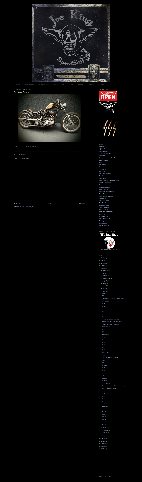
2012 (102, 438)
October (105, 275)
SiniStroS (102, 146)
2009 (102, 446)
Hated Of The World (105, 182)
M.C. (103, 337)
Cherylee (104, 406)
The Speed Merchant (105, 173)
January (105, 432)
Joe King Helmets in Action (110, 357)
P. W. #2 (104, 370)
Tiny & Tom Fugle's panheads (110, 324)
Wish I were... (106, 296)
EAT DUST (102, 171)
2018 (102, 258)
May (104, 288)
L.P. (103, 347)
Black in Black (106, 352)
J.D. (103, 355)
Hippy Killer (102, 178)
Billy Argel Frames (104, 225)
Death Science (103, 194)
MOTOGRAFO (103, 209)
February (105, 430)
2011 (102, 441)
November (106, 273)
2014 (102, 268)
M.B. (103, 303)
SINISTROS (90, 85)
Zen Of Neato (103, 176)
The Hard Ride (106, 383)
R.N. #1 (104, 380)
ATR (100, 162)
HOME (18, 85)
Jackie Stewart (106, 409)
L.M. (103, 396)
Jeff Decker (102, 185)
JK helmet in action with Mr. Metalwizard (113, 298)
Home (49, 203)
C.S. (103, 404)
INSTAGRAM (101, 85)
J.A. (103, 309)
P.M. (103, 311)
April (104, 291)
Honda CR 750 (103, 216)
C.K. (103, 398)
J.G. (103, 314)
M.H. (103, 342)
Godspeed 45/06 (104, 205)
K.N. (103, 329)
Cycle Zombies (103, 160)
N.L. (103, 339)
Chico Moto (102, 167)
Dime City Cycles (104, 200)
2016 (102, 263)
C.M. (103, 360)
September (106, 278)
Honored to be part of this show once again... (115, 386)
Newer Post (17, 203)
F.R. (103, 362)
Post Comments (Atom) (28, 206)
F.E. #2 (104, 416)
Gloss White (105, 334)
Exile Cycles (102, 221)
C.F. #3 (104, 424)
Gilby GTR (102, 214)
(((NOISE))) (102, 169)
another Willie (106, 301)
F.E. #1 (104, 419)
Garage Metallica (104, 207)
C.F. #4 (104, 422)
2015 (102, 265)
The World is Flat (104, 164)
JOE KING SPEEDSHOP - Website (109, 212)
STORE (71, 85)
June (104, 286)
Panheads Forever (21, 92)
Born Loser (102, 155)
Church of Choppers (105, 153)
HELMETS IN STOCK (44, 85)
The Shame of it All (104, 218)
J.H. (103, 375)
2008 (102, 449)
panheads (22, 148)
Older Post (82, 203)
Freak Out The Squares (106, 196)
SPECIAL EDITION (59, 85)
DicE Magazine (103, 151)
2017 (102, 260)
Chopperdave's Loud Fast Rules (108, 158)
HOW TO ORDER (28, 85)
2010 (102, 443)
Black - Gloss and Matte (109, 388)
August (105, 281)
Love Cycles (102, 198)
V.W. (103, 393)
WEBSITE (80, 85)
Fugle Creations (103, 189)
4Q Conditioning (103, 149)
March (105, 427)
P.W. (103, 373)
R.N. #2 (104, 378)
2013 (102, 436)
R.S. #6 (104, 365)
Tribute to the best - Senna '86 (111, 319)
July (104, 283)
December (106, 270)
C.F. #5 (104, 411)
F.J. (103, 316)
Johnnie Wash (103, 223)
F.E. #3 (104, 414)
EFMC (104, 293)
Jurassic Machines (104, 187)
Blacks (104, 332)
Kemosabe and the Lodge (106, 191)
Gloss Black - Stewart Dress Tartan (112, 321)
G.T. (103, 401)
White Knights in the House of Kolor (109, 180)
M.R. (103, 368)
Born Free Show (103, 203)
